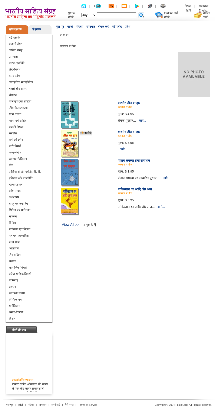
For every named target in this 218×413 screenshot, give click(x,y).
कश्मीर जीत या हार (129, 103)
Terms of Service (87, 404)
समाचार (90, 26)
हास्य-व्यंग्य (14, 76)
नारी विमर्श (15, 146)
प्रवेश (127, 26)
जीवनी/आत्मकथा (18, 107)
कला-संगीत (15, 152)
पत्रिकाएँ (13, 280)
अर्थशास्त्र (14, 197)
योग (11, 165)
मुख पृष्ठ (60, 26)
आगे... (142, 120)
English (203, 10)
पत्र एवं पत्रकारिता (19, 235)
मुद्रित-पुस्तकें (15, 29)
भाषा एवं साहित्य (18, 120)
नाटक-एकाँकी (16, 63)
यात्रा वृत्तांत (15, 114)
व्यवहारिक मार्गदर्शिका (21, 82)
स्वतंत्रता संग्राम (17, 293)
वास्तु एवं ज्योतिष (18, 203)
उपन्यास (13, 56)
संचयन (12, 261)
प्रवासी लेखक (16, 127)
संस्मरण (13, 95)
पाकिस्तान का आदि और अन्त (135, 189)
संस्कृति (13, 133)
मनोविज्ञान (14, 306)
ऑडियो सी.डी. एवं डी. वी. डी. (25, 171)
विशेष (12, 318)
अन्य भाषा (14, 242)
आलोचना (14, 248)
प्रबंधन (12, 286)
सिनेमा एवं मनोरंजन (19, 210)
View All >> (70, 225)
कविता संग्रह (15, 50)
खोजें (70, 26)
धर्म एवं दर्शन (16, 139)
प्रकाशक (203, 6)
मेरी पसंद (117, 26)
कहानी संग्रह (15, 44)
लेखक (188, 6)
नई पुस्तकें (14, 37)
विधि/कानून (15, 299)
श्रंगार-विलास (16, 312)
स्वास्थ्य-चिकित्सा (18, 159)
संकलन (13, 216)
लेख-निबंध (14, 69)
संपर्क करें (103, 26)
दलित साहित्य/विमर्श (20, 274)
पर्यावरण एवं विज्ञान (19, 229)
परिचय (79, 26)
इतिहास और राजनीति (21, 178)
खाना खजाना (16, 184)
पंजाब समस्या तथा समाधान (134, 160)
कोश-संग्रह (14, 191)
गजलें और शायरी (18, 88)
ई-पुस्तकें (36, 29)
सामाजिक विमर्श (18, 267)
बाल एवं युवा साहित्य (20, 101)
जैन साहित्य (15, 254)
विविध (12, 222)
